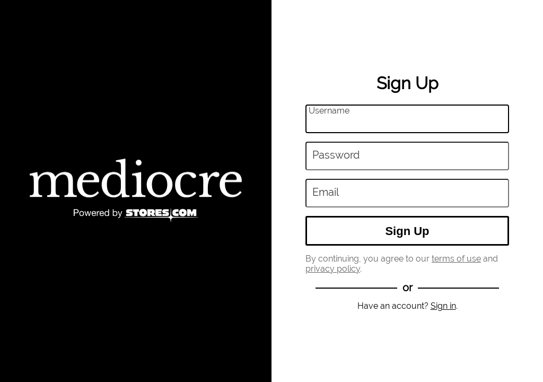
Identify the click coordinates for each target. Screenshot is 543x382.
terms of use (456, 259)
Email (325, 192)
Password (336, 155)
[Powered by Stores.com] (136, 216)
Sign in (443, 306)
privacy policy (332, 269)
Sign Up (407, 231)
